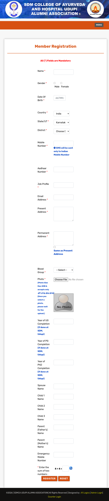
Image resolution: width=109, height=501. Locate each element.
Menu (99, 25)
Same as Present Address (63, 252)
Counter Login (54, 497)
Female (65, 86)
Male (56, 86)
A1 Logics (85, 493)
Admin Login (96, 493)
